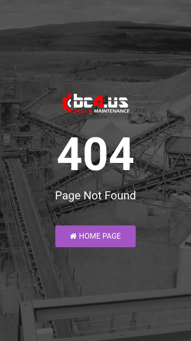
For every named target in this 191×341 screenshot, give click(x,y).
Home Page (95, 236)
